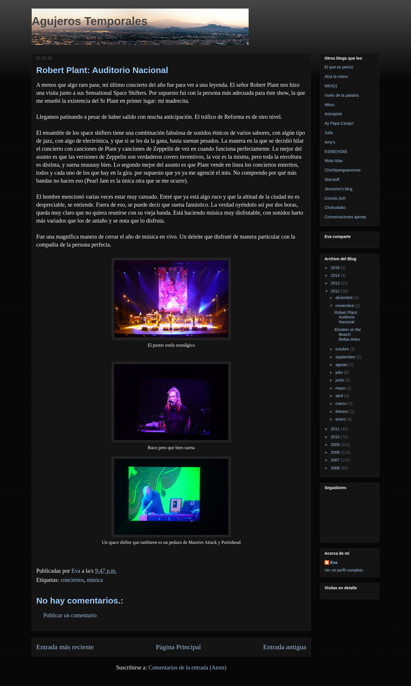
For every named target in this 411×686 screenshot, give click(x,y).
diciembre (344, 297)
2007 (336, 460)
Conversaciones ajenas (345, 217)
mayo (340, 388)
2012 (336, 291)
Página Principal (178, 647)
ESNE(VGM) (336, 151)
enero (341, 419)
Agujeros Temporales (90, 21)
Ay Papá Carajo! (339, 123)
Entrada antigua (284, 647)
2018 (336, 267)
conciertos (72, 580)
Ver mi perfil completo (344, 570)
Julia (329, 132)
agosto (341, 364)
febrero (342, 411)
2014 (336, 275)
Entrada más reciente (65, 647)
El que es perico (339, 67)
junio (340, 380)
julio (339, 372)
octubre (342, 349)
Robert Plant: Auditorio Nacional (346, 317)
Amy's (330, 142)
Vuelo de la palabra (342, 95)
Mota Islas (334, 160)
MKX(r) (331, 86)
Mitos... (331, 104)
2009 (336, 444)
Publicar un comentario (70, 615)
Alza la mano (336, 76)
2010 (336, 437)
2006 (336, 468)
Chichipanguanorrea (342, 170)
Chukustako (335, 207)
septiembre (345, 357)
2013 (336, 283)
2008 (336, 452)
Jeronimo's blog (338, 189)
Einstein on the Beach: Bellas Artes (348, 334)
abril (339, 396)
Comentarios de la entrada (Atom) (187, 667)
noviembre (345, 305)
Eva (333, 562)
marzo (341, 403)
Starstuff (332, 179)
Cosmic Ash (335, 198)
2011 (336, 429)
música (95, 580)
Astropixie (333, 114)
